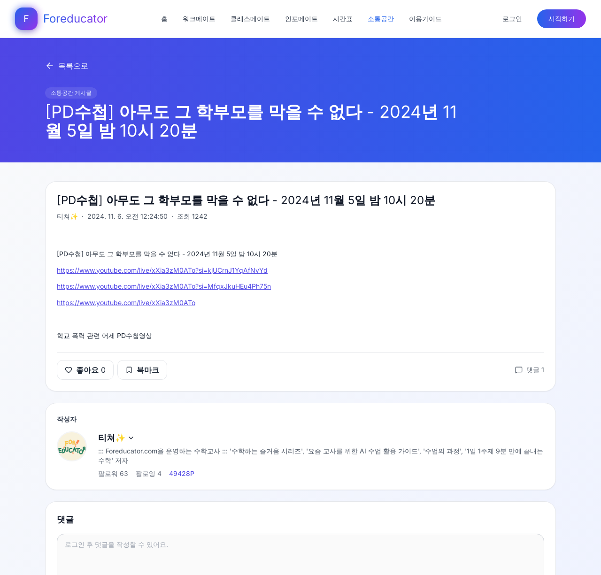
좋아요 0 (85, 370)
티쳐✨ (116, 438)
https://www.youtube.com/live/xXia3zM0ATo (126, 303)
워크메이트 (199, 19)
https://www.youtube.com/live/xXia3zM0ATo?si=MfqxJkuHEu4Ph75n (164, 286)
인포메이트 (301, 19)
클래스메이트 (250, 19)
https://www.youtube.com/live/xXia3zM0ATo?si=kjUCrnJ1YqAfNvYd (162, 270)
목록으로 (66, 65)
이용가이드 (425, 19)
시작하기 (561, 19)
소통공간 (381, 19)
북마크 (142, 370)
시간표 (343, 19)
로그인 (512, 19)
